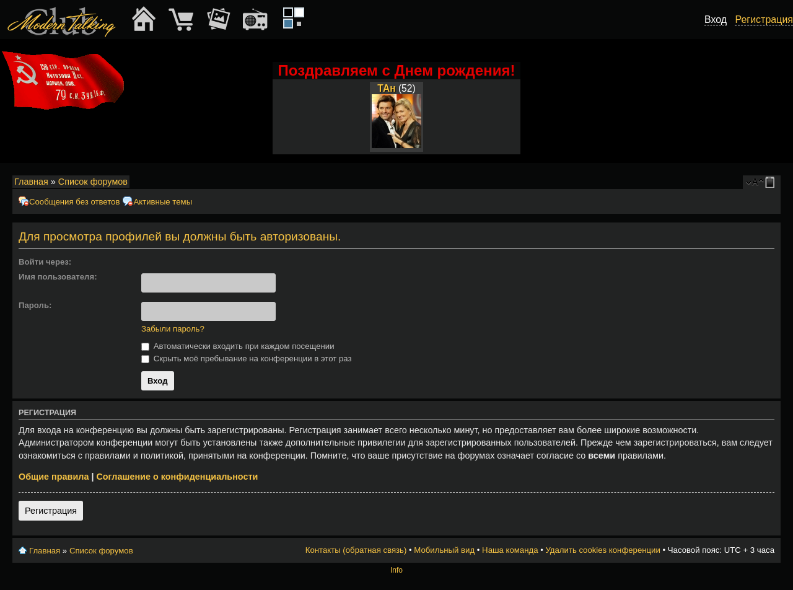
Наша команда (510, 550)
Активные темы (162, 201)
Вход (715, 19)
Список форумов (93, 182)
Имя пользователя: (58, 276)
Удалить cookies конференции (602, 550)
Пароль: (35, 305)
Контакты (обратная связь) (356, 550)
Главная (31, 182)
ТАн (386, 88)
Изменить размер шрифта (755, 182)
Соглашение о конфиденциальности (177, 477)
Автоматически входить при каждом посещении (238, 346)
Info (396, 570)
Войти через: (45, 261)
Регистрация (51, 511)
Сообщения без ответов (74, 201)
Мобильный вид (772, 182)
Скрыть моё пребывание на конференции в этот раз (246, 358)
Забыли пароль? (172, 328)
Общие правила (54, 477)
